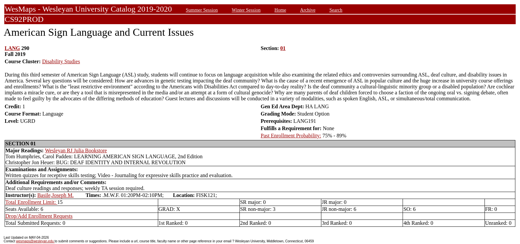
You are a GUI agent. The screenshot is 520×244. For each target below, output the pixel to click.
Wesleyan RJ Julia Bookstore (76, 150)
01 (283, 48)
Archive (307, 10)
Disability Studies (61, 61)
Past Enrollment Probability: (291, 135)
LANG (12, 48)
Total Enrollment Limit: (31, 202)
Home (280, 10)
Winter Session (246, 10)
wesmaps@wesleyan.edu (35, 241)
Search (335, 10)
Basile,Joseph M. (55, 195)
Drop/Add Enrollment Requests (39, 216)
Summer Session (202, 10)
